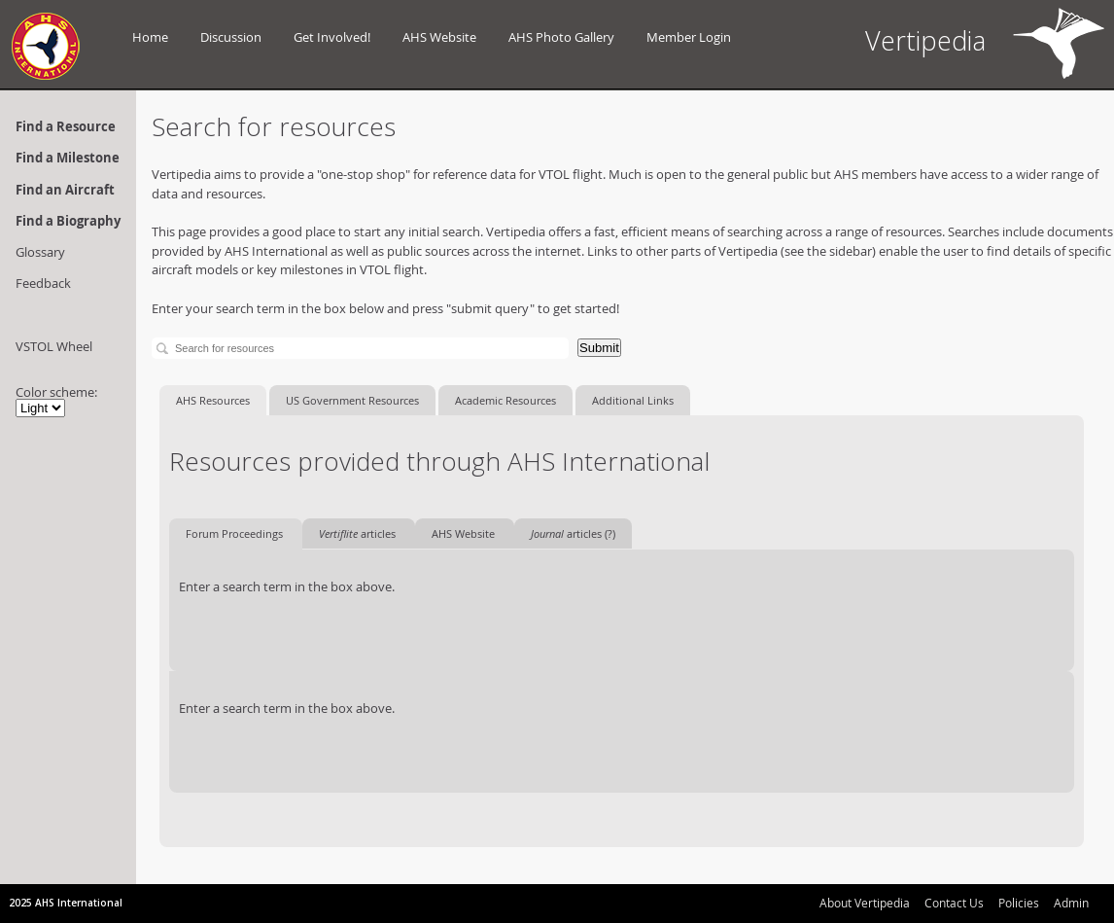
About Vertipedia (864, 902)
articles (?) (573, 533)
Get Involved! (332, 37)
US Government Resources (352, 400)
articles (359, 533)
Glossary (40, 252)
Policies (1018, 902)
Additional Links (633, 400)
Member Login (688, 37)
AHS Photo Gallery (561, 37)
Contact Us (954, 902)
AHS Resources (213, 400)
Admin (1071, 902)
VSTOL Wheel (54, 346)
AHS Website (439, 37)
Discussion (230, 37)
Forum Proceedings (236, 533)
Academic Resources (505, 400)
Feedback (43, 283)
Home (150, 37)
